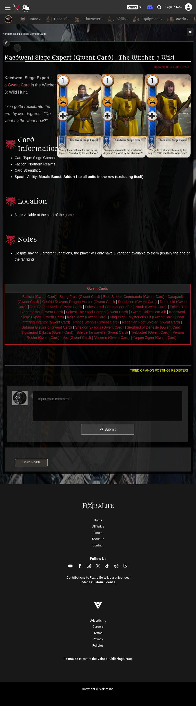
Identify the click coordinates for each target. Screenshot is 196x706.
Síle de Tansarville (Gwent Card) (102, 332)
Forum (98, 533)
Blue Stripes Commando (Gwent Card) (133, 297)
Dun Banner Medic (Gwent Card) (56, 307)
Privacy (98, 639)
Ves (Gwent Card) (77, 337)
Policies (98, 645)
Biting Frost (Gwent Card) (79, 297)
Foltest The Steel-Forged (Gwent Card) (97, 312)
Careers (98, 627)
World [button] (178, 19)
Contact (98, 545)
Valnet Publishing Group (114, 659)
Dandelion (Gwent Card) (137, 302)
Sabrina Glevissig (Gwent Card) (47, 327)
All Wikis (98, 526)
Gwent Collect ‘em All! (148, 312)
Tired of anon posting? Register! (159, 370)
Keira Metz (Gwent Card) (87, 317)
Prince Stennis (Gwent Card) (96, 322)
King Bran (117, 317)
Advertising (98, 620)
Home (98, 520)
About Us (98, 539)
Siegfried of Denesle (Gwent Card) (154, 327)
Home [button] (30, 19)
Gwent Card (19, 85)
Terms (98, 633)
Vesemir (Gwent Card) (111, 337)
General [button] (58, 19)
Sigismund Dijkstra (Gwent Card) (47, 332)
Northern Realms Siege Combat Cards (24, 33)
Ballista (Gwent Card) (39, 297)
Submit (107, 429)
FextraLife (71, 659)
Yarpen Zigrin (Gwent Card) (154, 337)
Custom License (103, 582)
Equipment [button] (147, 19)
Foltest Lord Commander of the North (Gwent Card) (126, 307)
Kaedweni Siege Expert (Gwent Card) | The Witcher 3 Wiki (89, 57)
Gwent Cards (97, 288)
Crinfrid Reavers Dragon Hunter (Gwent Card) (78, 302)
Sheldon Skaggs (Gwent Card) (99, 327)
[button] (134, 7)
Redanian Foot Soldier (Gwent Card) (151, 322)
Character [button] (89, 19)
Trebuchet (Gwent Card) (150, 332)
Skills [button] (118, 19)
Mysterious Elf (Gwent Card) (151, 317)
